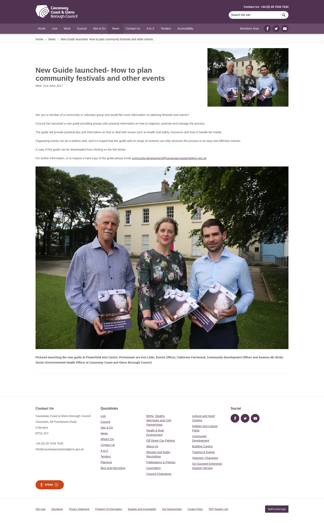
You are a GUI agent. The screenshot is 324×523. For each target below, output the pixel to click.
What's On (107, 439)
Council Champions (158, 473)
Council (105, 421)
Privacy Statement (79, 509)
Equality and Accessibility (142, 509)
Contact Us (108, 445)
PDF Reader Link (218, 509)
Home (39, 39)
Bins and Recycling (113, 468)
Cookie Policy (195, 509)
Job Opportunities (172, 509)
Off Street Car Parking (160, 440)
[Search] (254, 15)
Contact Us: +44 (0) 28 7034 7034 (266, 6)
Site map (40, 509)
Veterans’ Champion (205, 458)
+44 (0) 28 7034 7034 (49, 443)
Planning (106, 462)
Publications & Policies (160, 462)
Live (103, 416)
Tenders (106, 456)
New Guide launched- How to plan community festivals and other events (107, 39)
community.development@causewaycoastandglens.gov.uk (169, 158)
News (52, 39)
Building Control (202, 446)
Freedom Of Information (108, 509)
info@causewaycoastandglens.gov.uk (60, 449)
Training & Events (203, 452)
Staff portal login (277, 509)
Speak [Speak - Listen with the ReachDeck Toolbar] (49, 485)
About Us (152, 446)
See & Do (107, 427)
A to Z (104, 450)
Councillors (153, 468)
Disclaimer (57, 509)
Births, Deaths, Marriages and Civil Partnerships (158, 420)
